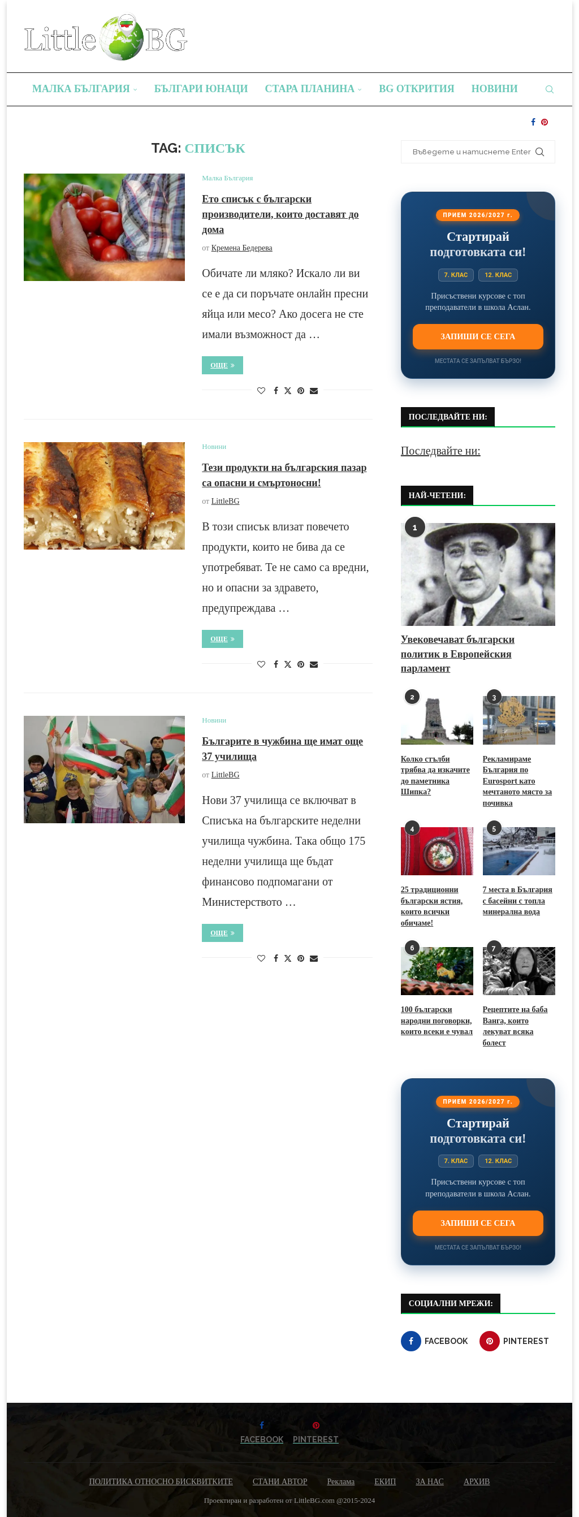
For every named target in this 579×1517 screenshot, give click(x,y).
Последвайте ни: (441, 450)
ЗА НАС (430, 1481)
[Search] (549, 89)
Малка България (81, 88)
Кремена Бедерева (242, 248)
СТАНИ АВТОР (280, 1481)
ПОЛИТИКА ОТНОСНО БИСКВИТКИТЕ (161, 1481)
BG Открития (417, 88)
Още (222, 365)
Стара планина (310, 88)
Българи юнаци (201, 88)
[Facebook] (533, 122)
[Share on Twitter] (288, 391)
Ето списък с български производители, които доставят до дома (280, 214)
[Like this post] (261, 391)
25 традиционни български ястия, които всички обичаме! (432, 906)
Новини (495, 88)
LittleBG (225, 501)
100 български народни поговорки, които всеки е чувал (437, 1020)
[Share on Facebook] (276, 391)
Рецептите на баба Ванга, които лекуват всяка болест (515, 1026)
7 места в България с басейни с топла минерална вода (517, 900)
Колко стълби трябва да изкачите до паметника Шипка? (435, 776)
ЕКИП (385, 1481)
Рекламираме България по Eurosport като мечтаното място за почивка (517, 781)
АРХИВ (477, 1481)
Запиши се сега (477, 336)
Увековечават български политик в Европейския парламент (458, 653)
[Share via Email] (314, 391)
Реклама (341, 1481)
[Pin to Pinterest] (300, 391)
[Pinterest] (544, 122)
